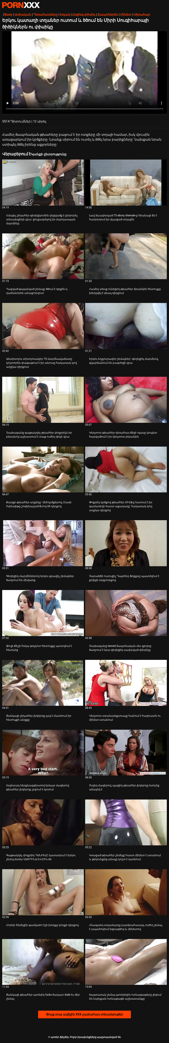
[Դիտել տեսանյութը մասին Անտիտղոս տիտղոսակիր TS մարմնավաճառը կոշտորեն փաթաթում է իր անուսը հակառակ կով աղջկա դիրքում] (43, 326)
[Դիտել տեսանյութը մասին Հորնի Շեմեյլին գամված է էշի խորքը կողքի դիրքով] (43, 892)
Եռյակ (65, 14)
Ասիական (23, 14)
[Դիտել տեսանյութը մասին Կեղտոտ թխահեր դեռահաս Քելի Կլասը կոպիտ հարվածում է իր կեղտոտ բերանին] (126, 400)
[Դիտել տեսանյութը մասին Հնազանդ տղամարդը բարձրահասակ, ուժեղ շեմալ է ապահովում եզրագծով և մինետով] (126, 892)
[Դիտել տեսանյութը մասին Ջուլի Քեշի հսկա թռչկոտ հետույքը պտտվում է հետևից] (43, 613)
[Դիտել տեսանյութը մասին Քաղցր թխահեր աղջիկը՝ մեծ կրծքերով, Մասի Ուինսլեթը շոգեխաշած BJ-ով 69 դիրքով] (43, 470)
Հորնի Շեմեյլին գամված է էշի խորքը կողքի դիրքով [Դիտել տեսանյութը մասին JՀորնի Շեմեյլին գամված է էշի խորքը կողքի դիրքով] (42, 925)
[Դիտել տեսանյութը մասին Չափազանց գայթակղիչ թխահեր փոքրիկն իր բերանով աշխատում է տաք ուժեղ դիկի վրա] (43, 400)
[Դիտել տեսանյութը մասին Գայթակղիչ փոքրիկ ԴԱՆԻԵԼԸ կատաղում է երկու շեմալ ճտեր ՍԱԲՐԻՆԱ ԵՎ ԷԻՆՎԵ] (43, 822)
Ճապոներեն (107, 14)
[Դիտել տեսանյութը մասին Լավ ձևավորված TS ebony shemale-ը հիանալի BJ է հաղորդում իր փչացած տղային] (126, 183)
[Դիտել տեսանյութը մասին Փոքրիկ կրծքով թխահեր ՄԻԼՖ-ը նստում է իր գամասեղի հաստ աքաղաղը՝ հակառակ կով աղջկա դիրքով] (126, 470)
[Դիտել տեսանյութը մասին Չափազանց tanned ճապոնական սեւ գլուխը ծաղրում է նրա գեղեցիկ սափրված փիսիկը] (126, 613)
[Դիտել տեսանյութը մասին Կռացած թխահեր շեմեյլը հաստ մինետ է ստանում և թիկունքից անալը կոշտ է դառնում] (126, 822)
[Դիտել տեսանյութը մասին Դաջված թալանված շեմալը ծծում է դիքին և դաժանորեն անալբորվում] (43, 256)
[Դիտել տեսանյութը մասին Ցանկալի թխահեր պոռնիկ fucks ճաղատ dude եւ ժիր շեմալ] (43, 962)
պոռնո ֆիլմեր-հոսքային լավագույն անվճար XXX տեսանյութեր (21, 5)
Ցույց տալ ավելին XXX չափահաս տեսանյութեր (84, 1014)
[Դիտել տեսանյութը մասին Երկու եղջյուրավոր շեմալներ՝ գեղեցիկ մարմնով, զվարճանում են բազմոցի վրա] (126, 326)
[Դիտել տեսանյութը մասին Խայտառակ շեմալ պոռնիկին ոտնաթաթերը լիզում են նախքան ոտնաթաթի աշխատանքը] (126, 962)
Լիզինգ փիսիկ (83, 14)
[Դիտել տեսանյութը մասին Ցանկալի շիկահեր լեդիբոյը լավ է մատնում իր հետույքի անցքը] (43, 683)
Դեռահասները (45, 14)
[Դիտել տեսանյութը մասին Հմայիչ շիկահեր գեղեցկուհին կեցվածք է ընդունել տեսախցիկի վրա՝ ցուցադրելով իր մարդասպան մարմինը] (43, 183)
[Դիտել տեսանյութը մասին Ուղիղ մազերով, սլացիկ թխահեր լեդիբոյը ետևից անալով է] (126, 753)
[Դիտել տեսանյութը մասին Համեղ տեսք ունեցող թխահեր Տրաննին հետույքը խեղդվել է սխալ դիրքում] (126, 256)
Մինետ (126, 14)
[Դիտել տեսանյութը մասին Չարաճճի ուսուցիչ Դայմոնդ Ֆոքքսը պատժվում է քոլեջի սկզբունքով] (126, 543)
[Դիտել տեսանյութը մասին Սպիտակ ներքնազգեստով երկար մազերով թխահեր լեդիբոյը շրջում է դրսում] (43, 753)
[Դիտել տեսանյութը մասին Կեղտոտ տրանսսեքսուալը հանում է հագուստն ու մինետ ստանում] (126, 683)
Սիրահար (142, 14)
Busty (8, 14)
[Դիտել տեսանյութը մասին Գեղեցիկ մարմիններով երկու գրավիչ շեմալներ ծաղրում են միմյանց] (43, 543)
